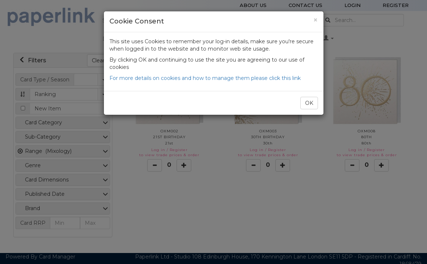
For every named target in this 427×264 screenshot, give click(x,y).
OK (309, 103)
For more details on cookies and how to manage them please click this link (205, 78)
